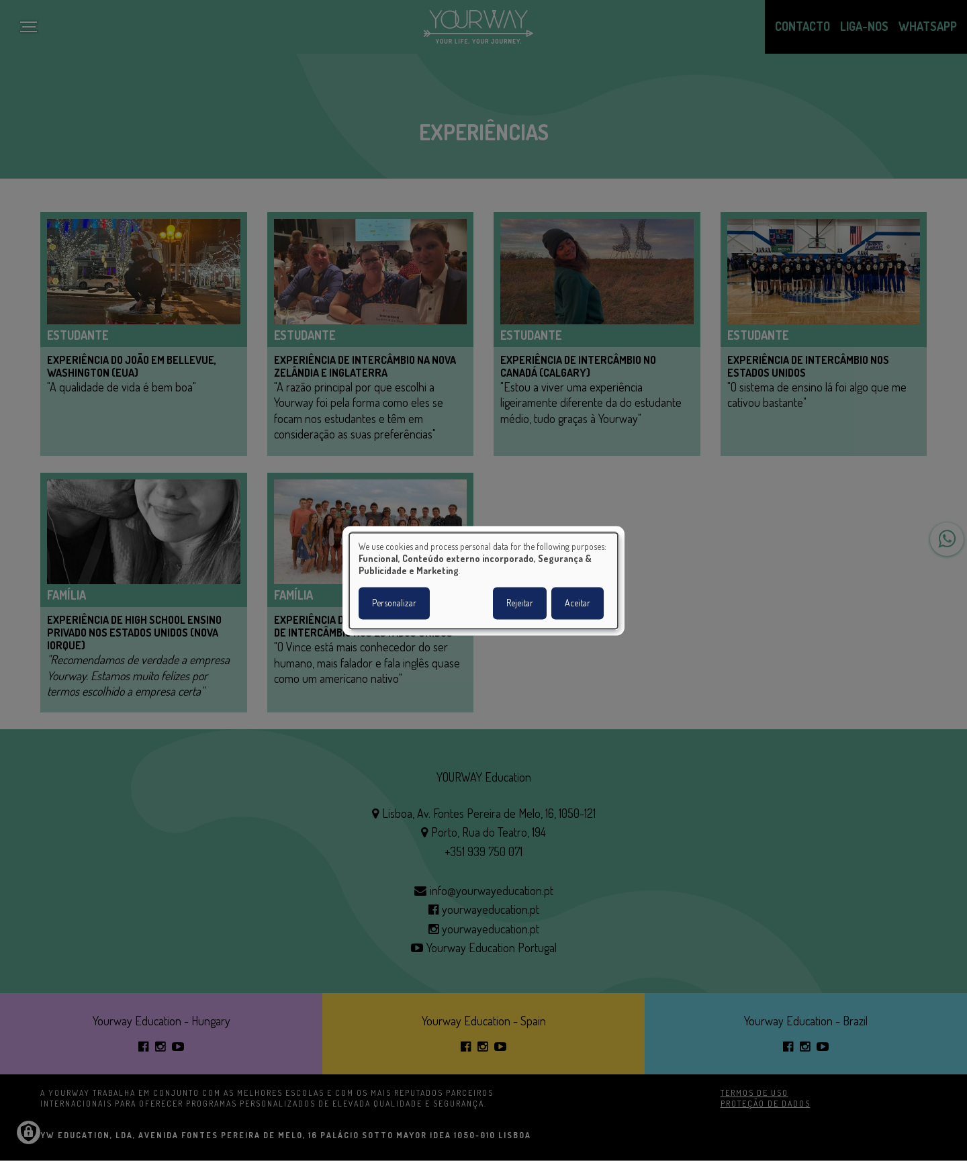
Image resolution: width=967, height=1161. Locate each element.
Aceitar (577, 602)
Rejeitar (519, 602)
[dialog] (483, 580)
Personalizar (394, 602)
